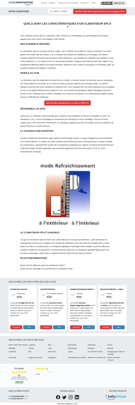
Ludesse (31, 345)
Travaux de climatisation (68, 3)
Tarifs (93, 3)
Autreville (91, 345)
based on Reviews (19, 376)
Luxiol (70, 351)
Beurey (110, 348)
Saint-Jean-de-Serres (18, 345)
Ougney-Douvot (35, 357)
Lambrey (12, 351)
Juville (31, 348)
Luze (50, 348)
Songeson (52, 357)
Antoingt (12, 357)
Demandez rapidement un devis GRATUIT (67, 103)
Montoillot (72, 345)
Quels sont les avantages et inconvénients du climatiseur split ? (47, 269)
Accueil (44, 3)
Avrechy (91, 348)
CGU (75, 403)
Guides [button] (52, 3)
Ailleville (12, 348)
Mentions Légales (65, 403)
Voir (29, 327)
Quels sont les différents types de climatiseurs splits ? (42, 265)
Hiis (29, 351)
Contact (16, 327)
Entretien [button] (84, 3)
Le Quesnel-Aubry (95, 351)
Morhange (72, 348)
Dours (109, 345)
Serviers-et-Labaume (97, 357)
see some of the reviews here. (19, 379)
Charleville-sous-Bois (77, 357)
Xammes (52, 351)
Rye (49, 345)
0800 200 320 (119, 3)
